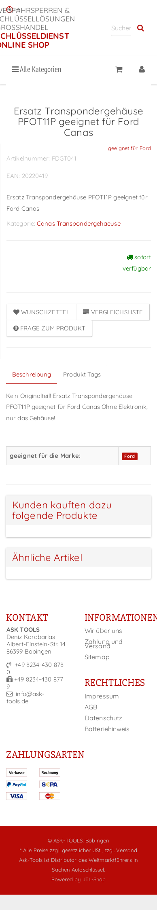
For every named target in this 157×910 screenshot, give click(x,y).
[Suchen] (121, 27)
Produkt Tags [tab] (82, 374)
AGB (91, 707)
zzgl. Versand (120, 850)
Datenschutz (103, 718)
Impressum (102, 696)
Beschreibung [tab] (31, 374)
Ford (129, 456)
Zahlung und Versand (104, 643)
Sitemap (97, 657)
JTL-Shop (94, 879)
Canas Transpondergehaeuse (79, 223)
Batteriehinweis (107, 729)
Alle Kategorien (36, 69)
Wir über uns (103, 630)
